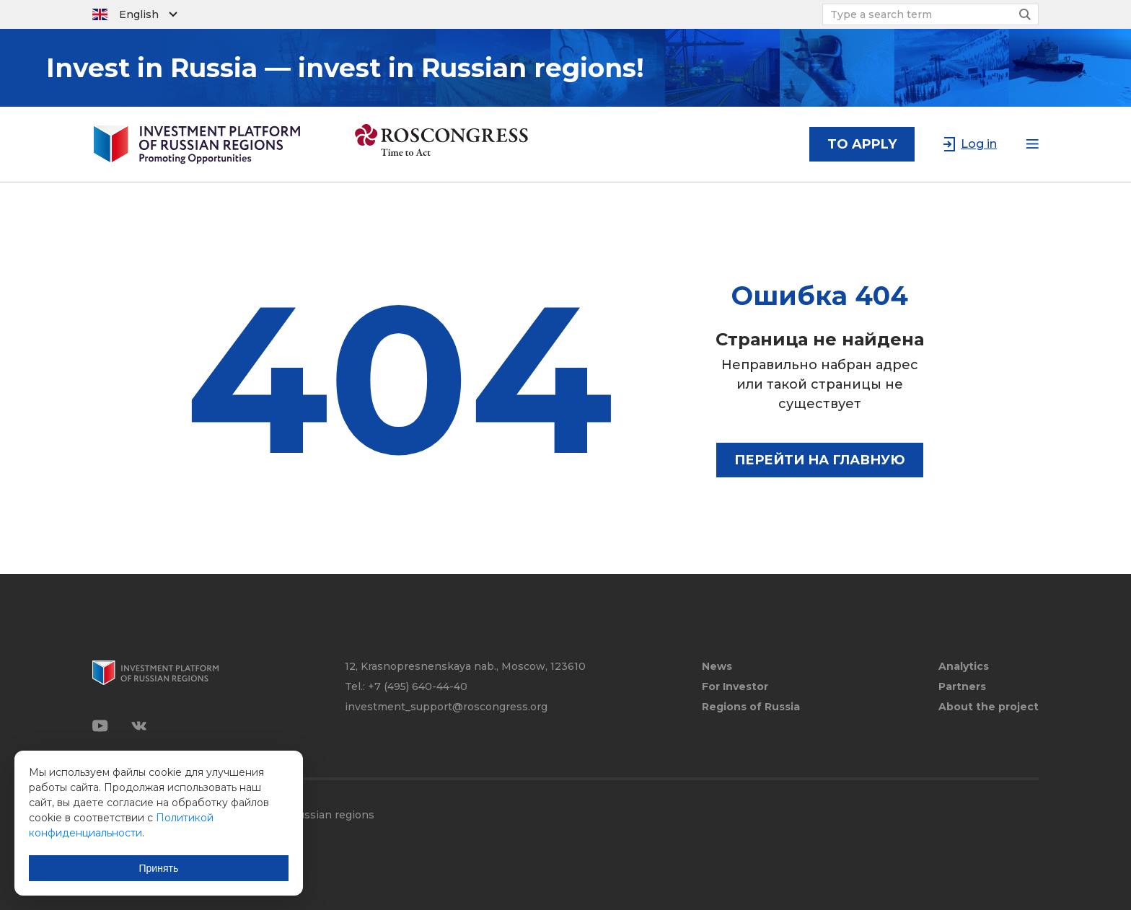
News (717, 667)
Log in (979, 144)
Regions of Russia (751, 707)
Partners (962, 687)
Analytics (963, 667)
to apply (862, 144)
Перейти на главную (819, 460)
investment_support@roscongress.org (446, 706)
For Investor (735, 687)
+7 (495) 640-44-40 (417, 686)
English (139, 14)
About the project (988, 707)
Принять (159, 868)
